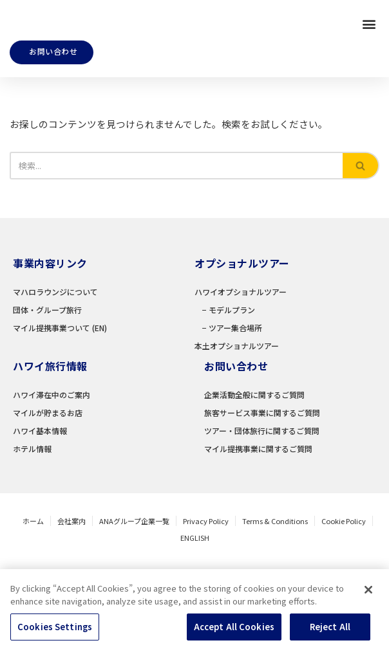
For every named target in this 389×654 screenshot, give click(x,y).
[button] (368, 26)
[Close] (368, 609)
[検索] (176, 172)
